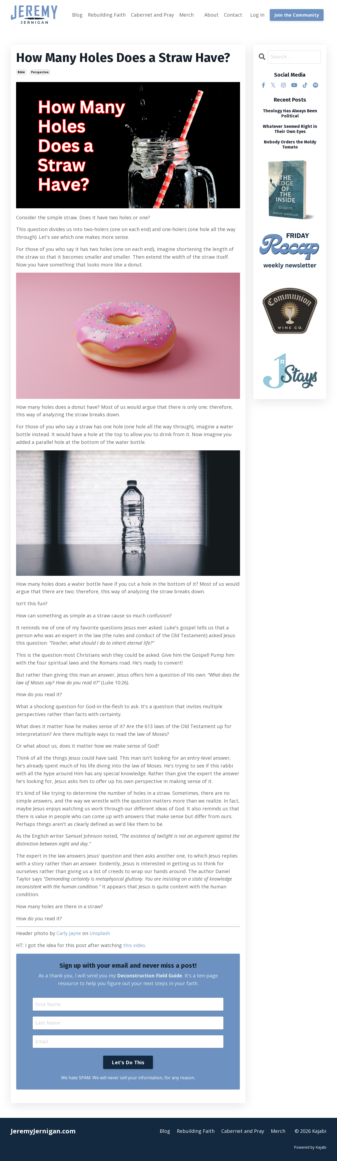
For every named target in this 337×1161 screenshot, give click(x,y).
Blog (77, 15)
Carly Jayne (69, 933)
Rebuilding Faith (107, 15)
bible (21, 72)
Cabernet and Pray (152, 15)
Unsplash (101, 933)
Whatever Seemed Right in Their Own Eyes (290, 129)
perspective (40, 72)
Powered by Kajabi (310, 1147)
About (211, 15)
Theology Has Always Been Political (290, 113)
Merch (186, 15)
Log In (257, 15)
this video (134, 945)
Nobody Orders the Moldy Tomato (290, 144)
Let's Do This (128, 1062)
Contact (233, 15)
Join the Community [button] (297, 15)
